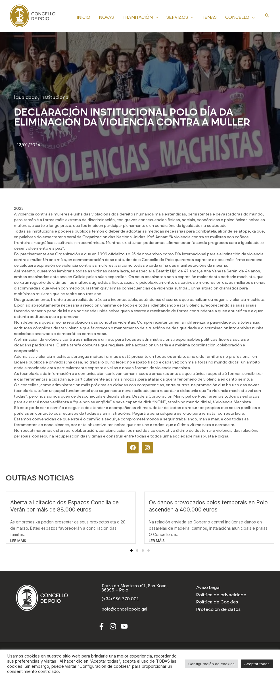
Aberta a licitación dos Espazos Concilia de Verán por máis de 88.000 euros (64, 506)
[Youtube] (124, 627)
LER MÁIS (18, 541)
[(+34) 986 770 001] (120, 599)
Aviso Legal (208, 587)
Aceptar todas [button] (256, 663)
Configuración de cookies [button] (211, 663)
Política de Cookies (217, 602)
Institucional (55, 97)
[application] (155, 16)
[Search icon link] (267, 16)
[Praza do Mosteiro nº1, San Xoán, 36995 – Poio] (140, 588)
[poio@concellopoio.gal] (125, 609)
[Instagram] (112, 627)
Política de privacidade (221, 594)
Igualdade (26, 97)
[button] (131, 550)
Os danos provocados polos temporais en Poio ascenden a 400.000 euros (208, 506)
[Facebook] (101, 627)
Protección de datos (218, 609)
